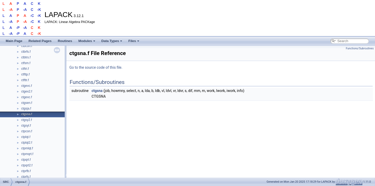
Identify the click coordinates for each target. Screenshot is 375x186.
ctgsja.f (26, 108)
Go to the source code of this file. (95, 67)
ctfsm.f (25, 63)
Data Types (111, 41)
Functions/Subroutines (360, 48)
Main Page (14, 41)
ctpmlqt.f (27, 148)
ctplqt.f (25, 137)
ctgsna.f (26, 114)
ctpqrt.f (26, 159)
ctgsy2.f (26, 120)
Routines (65, 41)
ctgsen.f (26, 103)
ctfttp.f (25, 74)
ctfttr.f (25, 80)
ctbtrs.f (26, 57)
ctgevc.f (26, 86)
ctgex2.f (26, 91)
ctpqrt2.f (26, 165)
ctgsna (97, 91)
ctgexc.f (26, 97)
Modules (86, 41)
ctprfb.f (26, 171)
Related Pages (40, 41)
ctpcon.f (26, 131)
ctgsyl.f (26, 125)
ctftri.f (25, 69)
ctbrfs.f (26, 51)
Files (133, 41)
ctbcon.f (26, 46)
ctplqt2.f (26, 142)
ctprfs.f (26, 177)
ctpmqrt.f (27, 154)
